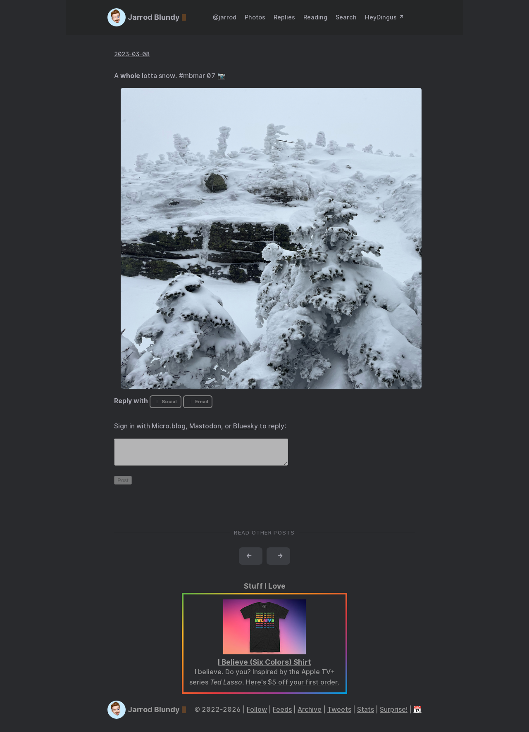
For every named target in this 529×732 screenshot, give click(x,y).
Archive (310, 714)
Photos (255, 17)
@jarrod (224, 17)
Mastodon (205, 426)
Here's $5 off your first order (292, 687)
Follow (257, 714)
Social (165, 401)
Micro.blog (169, 426)
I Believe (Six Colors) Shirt (264, 667)
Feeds (282, 714)
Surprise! (393, 714)
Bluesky (245, 426)
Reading (315, 17)
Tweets (339, 714)
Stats (365, 714)
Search (346, 17)
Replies (284, 17)
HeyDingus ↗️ (384, 17)
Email (197, 401)
